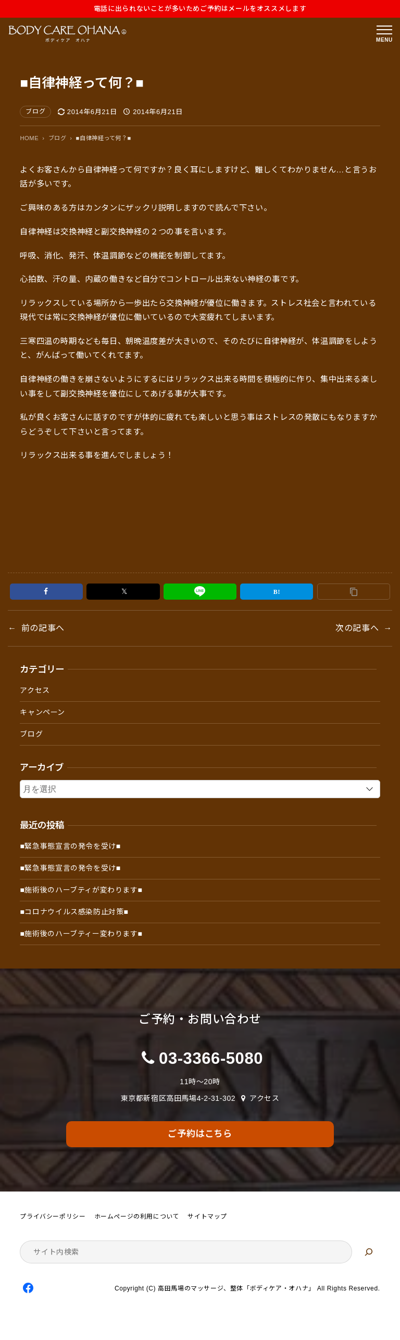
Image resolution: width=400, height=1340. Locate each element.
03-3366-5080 (211, 1058)
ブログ (35, 111)
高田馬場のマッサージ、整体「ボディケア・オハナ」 (236, 1288)
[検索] (368, 1251)
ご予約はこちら (200, 1133)
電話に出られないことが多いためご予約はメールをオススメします (200, 9)
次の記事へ (357, 628)
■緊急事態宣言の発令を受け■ (70, 846)
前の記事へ (43, 628)
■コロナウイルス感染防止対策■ (74, 912)
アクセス (34, 690)
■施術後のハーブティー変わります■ (81, 933)
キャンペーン (42, 712)
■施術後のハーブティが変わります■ (81, 890)
